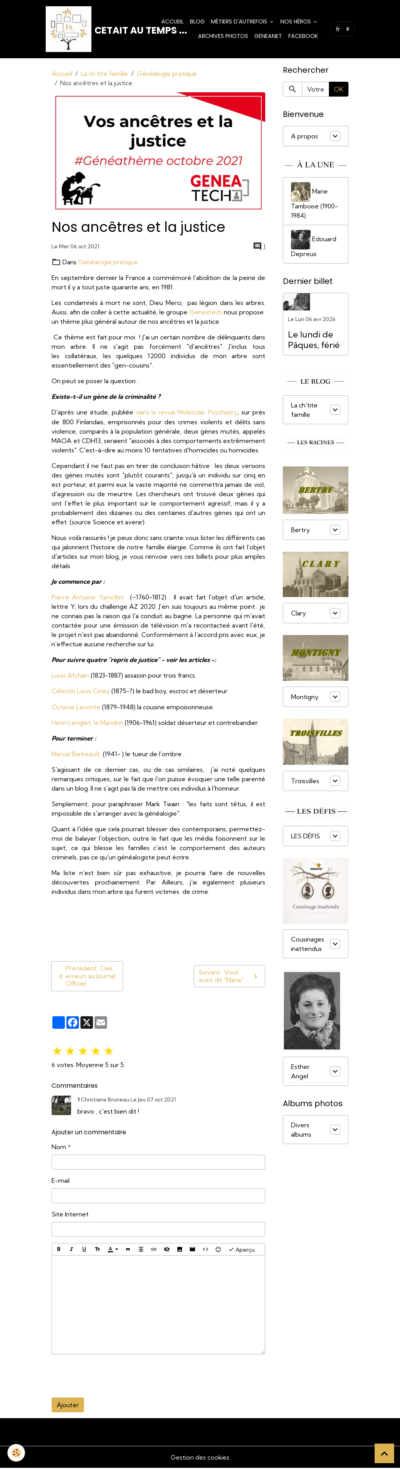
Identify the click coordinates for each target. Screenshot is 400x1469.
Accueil (172, 22)
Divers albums (301, 1131)
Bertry (300, 532)
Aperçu (241, 1250)
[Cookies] (16, 1453)
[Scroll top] (384, 1453)
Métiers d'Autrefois (240, 22)
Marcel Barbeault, (76, 754)
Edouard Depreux (313, 245)
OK (338, 90)
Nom (59, 1148)
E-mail (61, 1181)
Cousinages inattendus (307, 945)
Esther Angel (300, 1073)
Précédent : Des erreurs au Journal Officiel (86, 976)
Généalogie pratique (167, 75)
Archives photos (223, 37)
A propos (304, 137)
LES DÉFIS (305, 838)
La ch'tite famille (104, 75)
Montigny (304, 699)
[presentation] (111, 1376)
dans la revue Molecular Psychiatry (187, 413)
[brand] (93, 29)
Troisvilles (305, 783)
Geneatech (205, 313)
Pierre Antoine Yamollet (89, 598)
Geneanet (268, 37)
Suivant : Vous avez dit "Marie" (229, 977)
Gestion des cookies (200, 1458)
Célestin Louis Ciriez (81, 692)
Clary (298, 615)
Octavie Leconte (76, 707)
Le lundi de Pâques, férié (314, 341)
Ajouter (68, 1406)
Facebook (303, 37)
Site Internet (70, 1215)
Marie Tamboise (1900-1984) (315, 202)
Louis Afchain (70, 676)
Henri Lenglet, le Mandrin (87, 723)
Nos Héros (296, 22)
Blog (197, 22)
